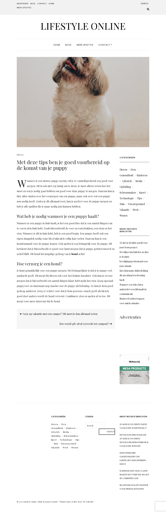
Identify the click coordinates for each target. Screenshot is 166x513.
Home (51, 3)
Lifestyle (127, 181)
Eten (133, 169)
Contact (42, 3)
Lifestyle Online (83, 26)
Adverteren (22, 3)
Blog (32, 3)
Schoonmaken (128, 192)
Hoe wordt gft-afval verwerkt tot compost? (85, 323)
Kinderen (142, 175)
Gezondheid (126, 175)
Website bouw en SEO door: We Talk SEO (77, 502)
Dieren (20, 154)
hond (75, 254)
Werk (136, 209)
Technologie (127, 198)
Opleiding (125, 186)
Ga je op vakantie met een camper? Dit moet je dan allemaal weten (58, 313)
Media (138, 181)
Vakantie (124, 209)
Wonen (123, 215)
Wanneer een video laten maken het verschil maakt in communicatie (133, 289)
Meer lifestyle (24, 7)
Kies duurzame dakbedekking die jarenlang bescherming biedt (134, 275)
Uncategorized (136, 204)
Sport (142, 192)
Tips (139, 198)
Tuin (122, 204)
